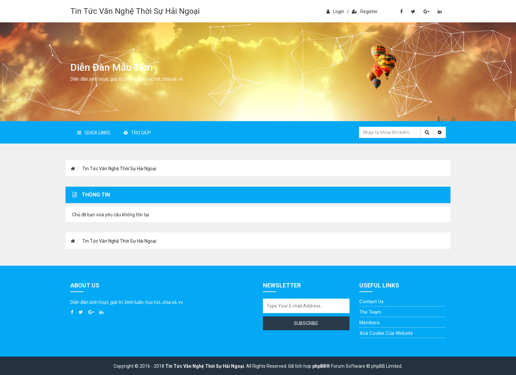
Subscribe (306, 323)
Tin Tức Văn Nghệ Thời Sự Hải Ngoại (135, 11)
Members (369, 323)
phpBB (319, 366)
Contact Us (371, 302)
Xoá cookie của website (386, 333)
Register (365, 11)
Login (335, 11)
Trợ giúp (137, 132)
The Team (370, 312)
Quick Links (93, 132)
